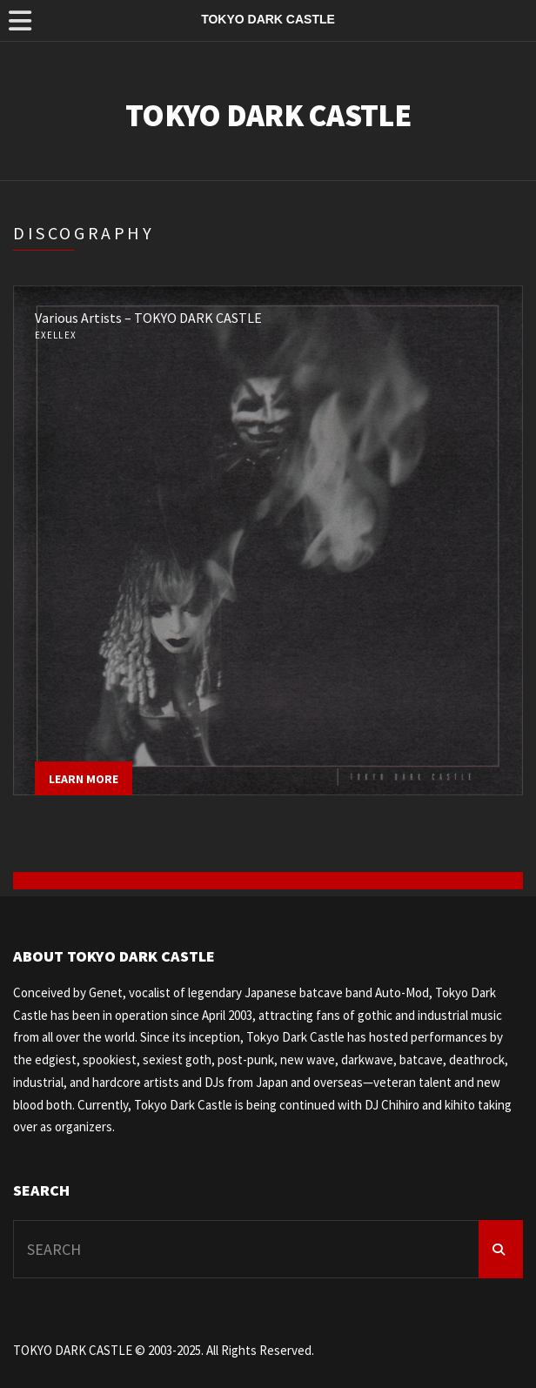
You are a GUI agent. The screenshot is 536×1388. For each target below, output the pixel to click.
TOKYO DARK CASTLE (268, 115)
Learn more (83, 779)
